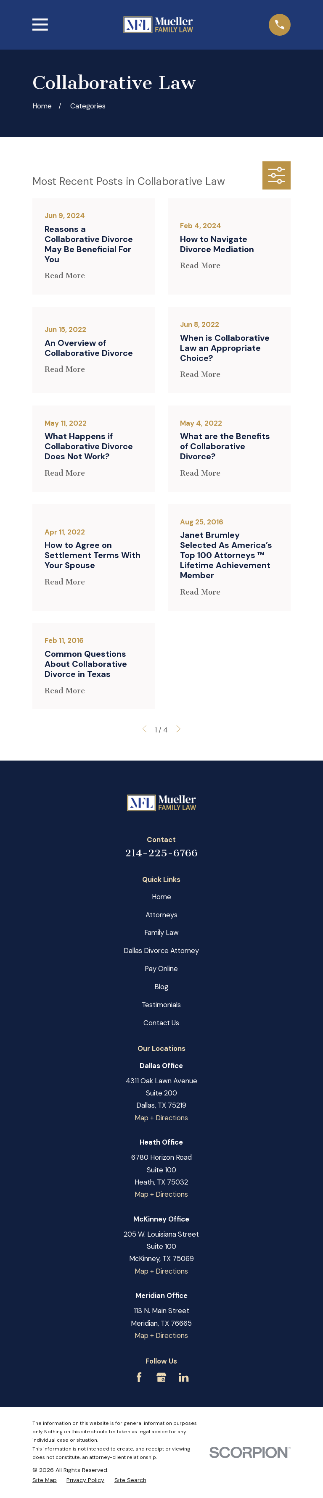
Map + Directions (161, 1117)
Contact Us (161, 1022)
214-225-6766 (161, 853)
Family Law (161, 932)
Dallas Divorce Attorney (161, 950)
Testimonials (161, 1004)
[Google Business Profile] (161, 1377)
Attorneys (161, 914)
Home (161, 896)
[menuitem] (44, 1480)
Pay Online (161, 968)
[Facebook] (139, 1377)
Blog (161, 986)
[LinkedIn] (183, 1377)
